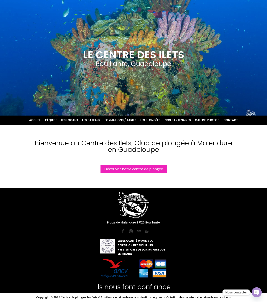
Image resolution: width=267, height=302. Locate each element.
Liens (227, 297)
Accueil (35, 120)
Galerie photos (207, 120)
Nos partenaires (178, 120)
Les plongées (150, 120)
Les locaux (69, 120)
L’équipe (51, 120)
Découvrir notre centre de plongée (133, 168)
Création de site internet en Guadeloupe (193, 297)
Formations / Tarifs (120, 120)
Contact (230, 120)
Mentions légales (150, 297)
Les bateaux (91, 120)
